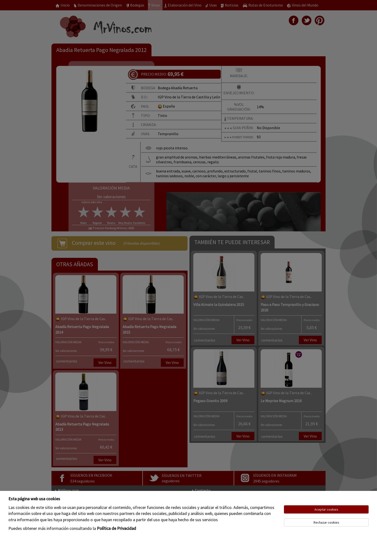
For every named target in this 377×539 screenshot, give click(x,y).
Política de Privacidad (116, 528)
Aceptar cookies (326, 509)
